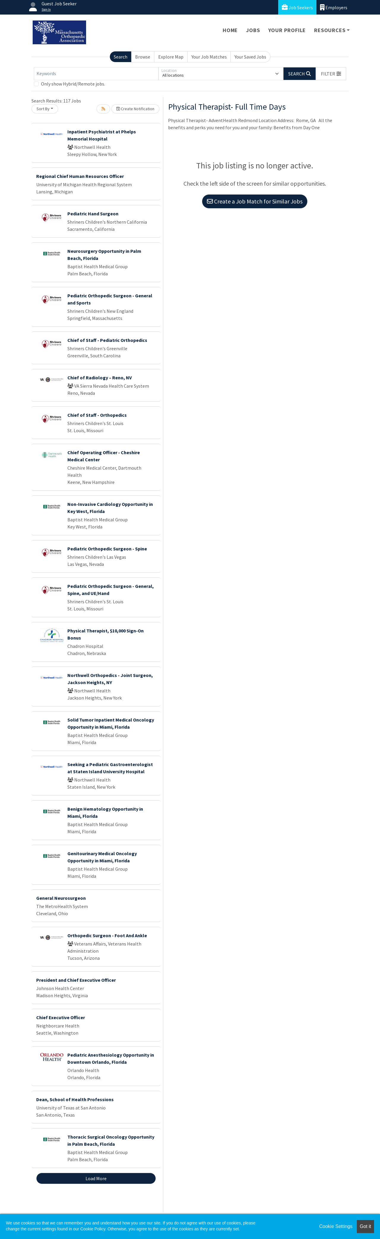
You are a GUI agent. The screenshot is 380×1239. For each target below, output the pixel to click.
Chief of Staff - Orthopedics (97, 415)
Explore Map (170, 57)
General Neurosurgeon (61, 898)
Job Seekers (297, 7)
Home (230, 30)
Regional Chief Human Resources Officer (80, 176)
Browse (142, 57)
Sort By (43, 108)
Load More (96, 1178)
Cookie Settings (335, 1226)
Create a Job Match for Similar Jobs (255, 201)
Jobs (253, 30)
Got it (365, 1226)
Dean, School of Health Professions (75, 1099)
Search (120, 57)
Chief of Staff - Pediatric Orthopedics (107, 340)
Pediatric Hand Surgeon (92, 214)
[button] (331, 73)
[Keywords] (96, 73)
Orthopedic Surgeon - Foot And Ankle (107, 935)
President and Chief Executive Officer (76, 980)
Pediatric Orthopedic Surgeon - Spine (107, 549)
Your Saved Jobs (250, 57)
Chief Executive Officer (60, 1017)
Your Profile (287, 30)
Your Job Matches (209, 57)
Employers (333, 7)
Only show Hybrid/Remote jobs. (73, 84)
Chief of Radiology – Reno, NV (99, 378)
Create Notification (135, 108)
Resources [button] (329, 30)
